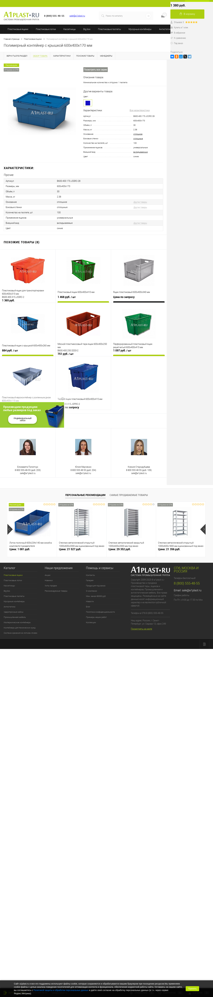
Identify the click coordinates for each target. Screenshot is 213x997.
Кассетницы (69, 29)
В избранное (177, 32)
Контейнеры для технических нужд (19, 628)
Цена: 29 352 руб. (120, 549)
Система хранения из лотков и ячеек (20, 633)
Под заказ (176, 43)
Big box (86, 29)
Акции (47, 575)
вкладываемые (140, 152)
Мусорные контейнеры (140, 29)
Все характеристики (140, 110)
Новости (90, 601)
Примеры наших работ (96, 617)
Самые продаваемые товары (129, 495)
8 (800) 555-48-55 (187, 583)
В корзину (187, 14)
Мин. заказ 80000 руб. (96, 596)
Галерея (89, 580)
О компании (91, 591)
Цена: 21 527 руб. (70, 549)
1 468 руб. (67, 297)
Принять (192, 988)
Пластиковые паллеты (109, 29)
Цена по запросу (124, 297)
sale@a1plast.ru (77, 16)
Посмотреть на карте (141, 629)
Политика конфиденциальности (100, 612)
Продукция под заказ (95, 586)
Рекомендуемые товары (56, 591)
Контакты (90, 575)
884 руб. (10, 350)
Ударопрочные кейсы (13, 612)
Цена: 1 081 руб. (19, 549)
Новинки (49, 580)
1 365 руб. (8, 300)
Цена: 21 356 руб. (169, 549)
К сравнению (178, 37)
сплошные (138, 138)
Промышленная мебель (15, 617)
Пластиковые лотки (46, 29)
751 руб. (65, 354)
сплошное (137, 134)
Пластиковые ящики (18, 29)
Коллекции (91, 622)
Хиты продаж (51, 586)
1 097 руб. (122, 350)
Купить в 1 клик (179, 27)
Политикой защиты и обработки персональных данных (61, 990)
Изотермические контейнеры (17, 622)
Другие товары (140, 202)
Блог (88, 607)
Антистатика (165, 29)
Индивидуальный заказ (22, 419)
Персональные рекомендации (85, 495)
